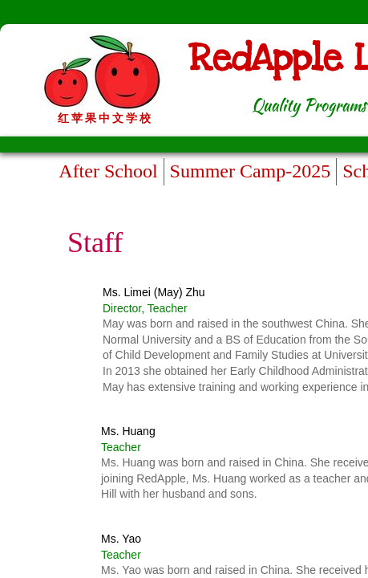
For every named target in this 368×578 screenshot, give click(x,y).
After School (108, 171)
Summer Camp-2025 (250, 171)
